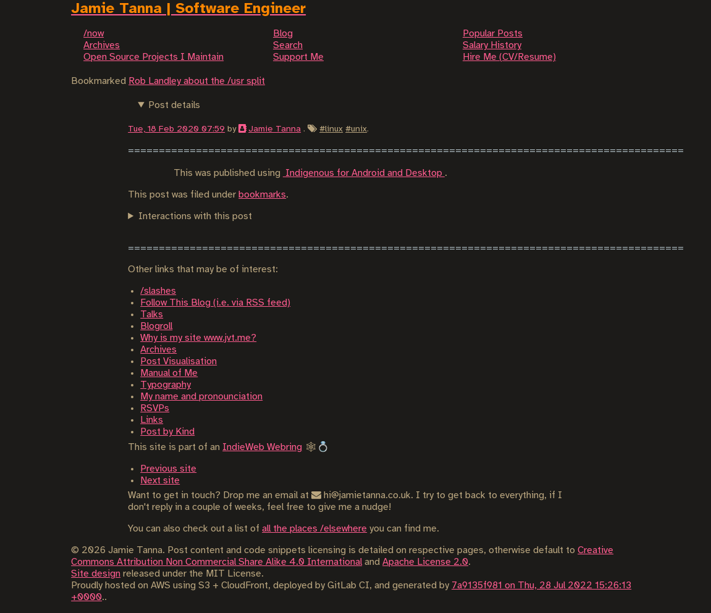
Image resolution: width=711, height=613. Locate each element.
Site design (95, 574)
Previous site (168, 469)
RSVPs (154, 408)
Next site (160, 480)
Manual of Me (169, 373)
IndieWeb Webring (262, 447)
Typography (165, 385)
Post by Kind (167, 432)
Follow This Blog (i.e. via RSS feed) (215, 303)
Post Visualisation (178, 361)
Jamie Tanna (274, 129)
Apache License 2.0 (425, 562)
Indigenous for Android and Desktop (364, 173)
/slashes (158, 291)
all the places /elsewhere (314, 528)
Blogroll (156, 326)
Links (151, 420)
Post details (174, 105)
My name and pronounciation (201, 396)
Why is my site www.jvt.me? (198, 338)
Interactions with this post (195, 216)
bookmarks (262, 195)
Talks (151, 314)
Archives (158, 349)
